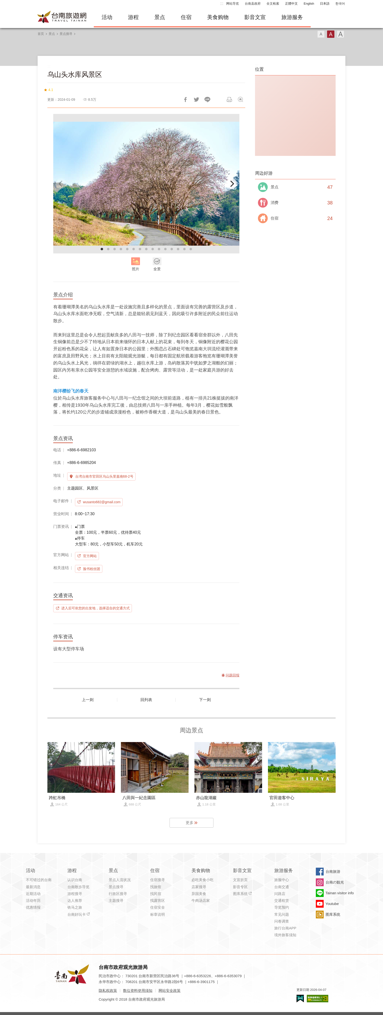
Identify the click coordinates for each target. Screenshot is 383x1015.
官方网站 (90, 556)
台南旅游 (333, 871)
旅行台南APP (285, 928)
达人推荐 (74, 900)
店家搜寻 (199, 887)
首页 (41, 34)
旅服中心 (281, 880)
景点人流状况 (120, 880)
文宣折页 (240, 880)
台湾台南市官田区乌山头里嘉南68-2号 (104, 476)
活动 (107, 17)
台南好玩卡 (76, 914)
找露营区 (157, 900)
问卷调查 (281, 921)
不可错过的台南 (39, 880)
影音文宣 (255, 17)
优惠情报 (33, 907)
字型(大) (340, 34)
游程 (133, 17)
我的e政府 (300, 998)
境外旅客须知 (285, 935)
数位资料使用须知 (137, 990)
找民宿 (155, 894)
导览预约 (281, 907)
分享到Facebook (185, 99)
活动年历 (33, 900)
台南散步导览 (78, 887)
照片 (135, 269)
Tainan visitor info (340, 893)
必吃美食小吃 (202, 880)
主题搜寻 (116, 900)
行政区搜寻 (118, 894)
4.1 (50, 90)
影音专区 (240, 887)
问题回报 (240, 99)
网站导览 (232, 3)
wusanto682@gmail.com (102, 502)
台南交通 (281, 887)
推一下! (196, 99)
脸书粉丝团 (91, 569)
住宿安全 (157, 907)
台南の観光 (335, 882)
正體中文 (291, 3)
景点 (159, 17)
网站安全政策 (170, 990)
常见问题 (281, 914)
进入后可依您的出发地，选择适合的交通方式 (95, 608)
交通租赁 (281, 900)
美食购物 (218, 17)
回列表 (146, 700)
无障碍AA (317, 998)
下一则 (205, 700)
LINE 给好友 (207, 99)
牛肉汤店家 (201, 900)
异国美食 (199, 894)
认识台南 (74, 880)
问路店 (279, 894)
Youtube (332, 904)
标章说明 (157, 914)
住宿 (186, 17)
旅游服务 (292, 17)
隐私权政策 (108, 990)
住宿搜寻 (157, 880)
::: (221, 3)
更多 (189, 823)
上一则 (88, 700)
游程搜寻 (74, 894)
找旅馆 (155, 887)
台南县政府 (253, 3)
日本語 (325, 3)
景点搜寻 (66, 34)
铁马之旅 (74, 907)
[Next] (231, 183)
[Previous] (61, 183)
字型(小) (321, 34)
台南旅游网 (62, 17)
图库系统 (240, 894)
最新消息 (33, 887)
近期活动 (33, 894)
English (309, 3)
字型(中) (330, 34)
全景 (157, 269)
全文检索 (272, 3)
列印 (229, 99)
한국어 (340, 3)
